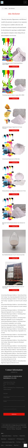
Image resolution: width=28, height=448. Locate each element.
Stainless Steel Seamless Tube (8, 442)
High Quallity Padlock (6, 435)
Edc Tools (15, 435)
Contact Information (14, 370)
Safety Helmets (9, 445)
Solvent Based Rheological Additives (9, 295)
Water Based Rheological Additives (8, 349)
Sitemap (13, 428)
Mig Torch (16, 445)
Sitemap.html (18, 428)
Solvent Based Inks (22, 357)
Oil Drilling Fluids (21, 310)
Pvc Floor (19, 442)
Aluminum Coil (11, 439)
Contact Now (15, 66)
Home (6, 8)
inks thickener (12, 8)
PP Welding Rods (20, 439)
